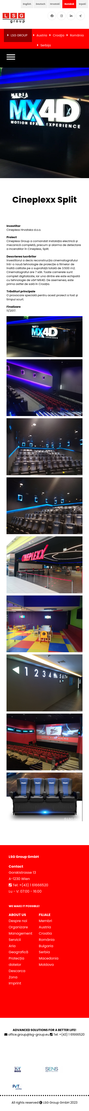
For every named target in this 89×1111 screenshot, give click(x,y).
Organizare (18, 927)
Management (20, 933)
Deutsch (40, 4)
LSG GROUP (19, 35)
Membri (45, 920)
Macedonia (48, 958)
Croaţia (58, 35)
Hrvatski (55, 4)
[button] (10, 58)
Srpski (82, 4)
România (77, 35)
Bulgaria (46, 945)
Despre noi (18, 920)
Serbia (44, 952)
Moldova (46, 964)
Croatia (45, 933)
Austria (41, 35)
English (27, 4)
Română (69, 4)
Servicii (15, 939)
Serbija (45, 45)
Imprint (15, 983)
